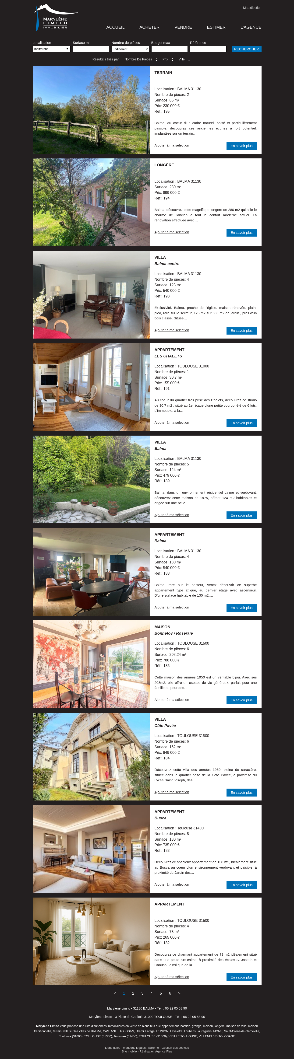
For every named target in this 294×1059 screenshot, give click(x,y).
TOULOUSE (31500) (153, 1036)
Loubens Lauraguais (198, 1031)
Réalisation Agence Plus (155, 1051)
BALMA (96, 1031)
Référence (198, 43)
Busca (160, 818)
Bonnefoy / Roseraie (174, 633)
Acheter (149, 27)
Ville (185, 59)
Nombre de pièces (126, 43)
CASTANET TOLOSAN (118, 1031)
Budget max (160, 43)
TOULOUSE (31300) (98, 1036)
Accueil (115, 27)
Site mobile (129, 1051)
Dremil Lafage (145, 1031)
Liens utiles (112, 1047)
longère (164, 165)
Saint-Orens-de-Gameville (241, 1031)
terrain (163, 72)
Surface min (82, 43)
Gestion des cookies (175, 1047)
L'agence (251, 27)
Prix (168, 59)
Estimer (216, 27)
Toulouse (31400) (125, 1036)
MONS (217, 1031)
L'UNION (162, 1031)
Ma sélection (252, 8)
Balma (160, 448)
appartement (169, 350)
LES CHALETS (168, 356)
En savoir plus (241, 146)
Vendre (183, 27)
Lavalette (176, 1031)
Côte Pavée (165, 725)
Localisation (42, 43)
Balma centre (167, 264)
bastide (185, 1026)
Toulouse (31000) (70, 1036)
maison (162, 627)
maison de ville (236, 1026)
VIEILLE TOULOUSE (182, 1036)
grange (196, 1026)
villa (160, 257)
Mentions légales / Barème (141, 1047)
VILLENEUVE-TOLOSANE (217, 1036)
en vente (131, 1026)
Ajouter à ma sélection (172, 145)
